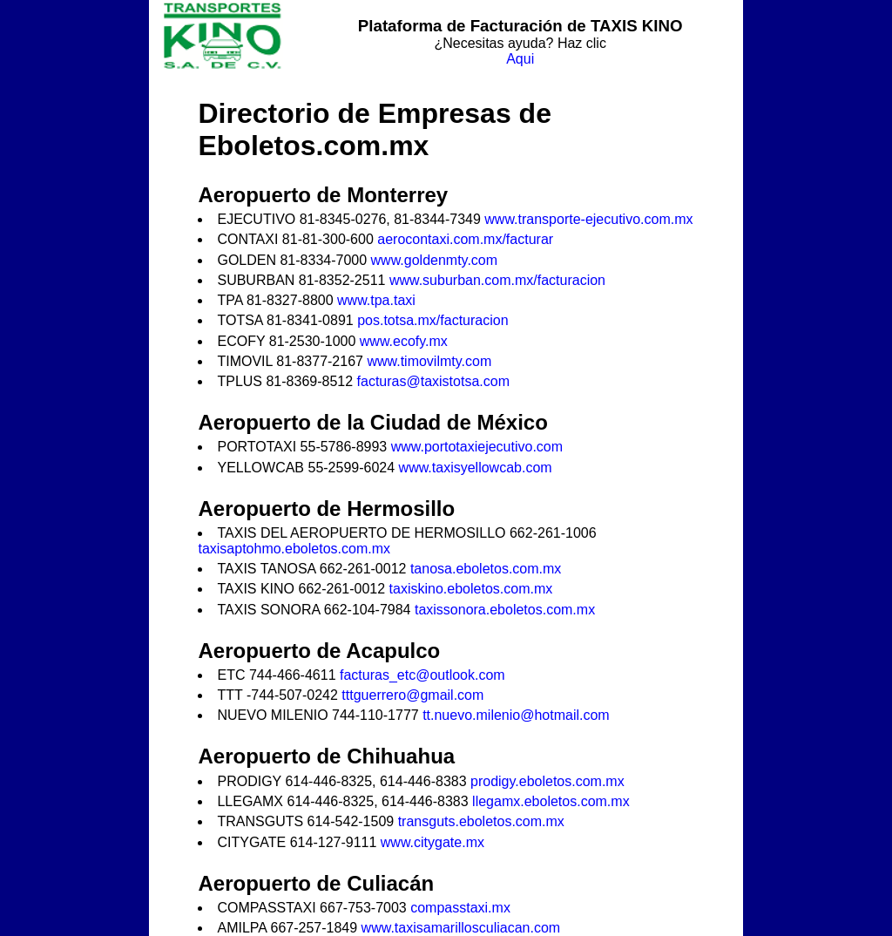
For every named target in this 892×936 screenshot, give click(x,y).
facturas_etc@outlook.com (422, 675)
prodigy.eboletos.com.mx (547, 781)
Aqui (520, 58)
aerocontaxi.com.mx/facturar (465, 239)
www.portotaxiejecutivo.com (477, 446)
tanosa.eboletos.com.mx (485, 568)
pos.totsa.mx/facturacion (432, 320)
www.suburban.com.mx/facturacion (497, 280)
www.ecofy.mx (404, 341)
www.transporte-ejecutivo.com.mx (588, 219)
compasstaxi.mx (460, 907)
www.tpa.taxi (376, 300)
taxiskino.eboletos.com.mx (471, 588)
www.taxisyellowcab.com (475, 467)
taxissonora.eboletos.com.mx (505, 609)
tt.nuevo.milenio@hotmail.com (516, 715)
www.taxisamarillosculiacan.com (461, 927)
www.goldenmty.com (434, 260)
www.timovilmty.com (429, 361)
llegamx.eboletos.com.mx (551, 801)
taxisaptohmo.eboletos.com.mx (294, 548)
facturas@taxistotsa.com (433, 381)
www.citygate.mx (432, 842)
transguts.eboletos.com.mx (481, 821)
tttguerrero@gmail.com (412, 695)
